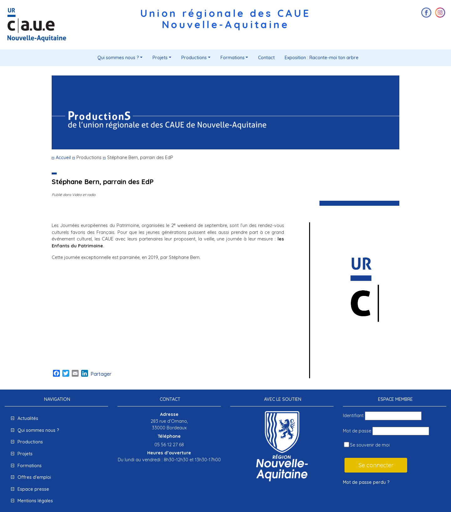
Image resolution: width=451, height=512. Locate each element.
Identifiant (353, 415)
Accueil (63, 157)
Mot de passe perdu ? (366, 482)
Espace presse (33, 489)
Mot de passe (357, 431)
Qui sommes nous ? (118, 57)
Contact (266, 57)
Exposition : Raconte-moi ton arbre (322, 57)
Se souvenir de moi (367, 445)
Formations (232, 57)
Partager (101, 374)
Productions (194, 57)
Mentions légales (35, 501)
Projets (160, 57)
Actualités (28, 418)
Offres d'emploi (34, 477)
